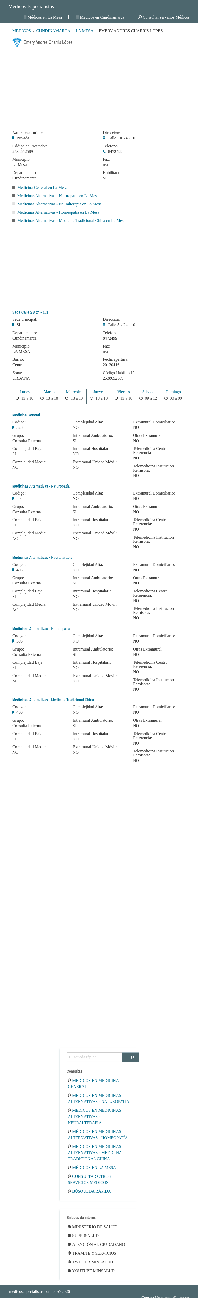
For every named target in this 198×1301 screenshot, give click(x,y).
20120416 (111, 365)
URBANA (21, 378)
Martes (49, 392)
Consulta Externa (26, 441)
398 (19, 641)
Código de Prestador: (29, 146)
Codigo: (19, 422)
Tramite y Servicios (92, 1253)
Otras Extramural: (148, 435)
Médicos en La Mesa (43, 17)
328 (19, 427)
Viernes (123, 392)
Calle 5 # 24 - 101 (122, 138)
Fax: (106, 159)
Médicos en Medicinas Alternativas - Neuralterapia (94, 1116)
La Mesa (84, 31)
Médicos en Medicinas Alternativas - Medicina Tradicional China (95, 1152)
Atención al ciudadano (96, 1244)
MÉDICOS (21, 31)
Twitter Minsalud (90, 1262)
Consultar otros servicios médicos (89, 1179)
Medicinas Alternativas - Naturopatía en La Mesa (57, 196)
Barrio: (18, 359)
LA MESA (21, 351)
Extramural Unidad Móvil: (95, 462)
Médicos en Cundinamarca (100, 17)
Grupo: (18, 435)
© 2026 (39, 1291)
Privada (22, 138)
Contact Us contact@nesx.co (165, 1298)
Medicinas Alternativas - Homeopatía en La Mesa (58, 212)
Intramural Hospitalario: (93, 449)
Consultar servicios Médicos (164, 17)
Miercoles (74, 392)
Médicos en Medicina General (93, 1083)
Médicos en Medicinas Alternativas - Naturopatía (98, 1098)
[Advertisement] (99, 87)
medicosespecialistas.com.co (32, 1291)
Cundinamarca (53, 31)
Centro (18, 365)
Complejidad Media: (29, 462)
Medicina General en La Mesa (42, 187)
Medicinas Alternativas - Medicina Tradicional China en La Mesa (71, 220)
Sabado (148, 392)
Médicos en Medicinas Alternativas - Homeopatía (98, 1134)
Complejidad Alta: (88, 422)
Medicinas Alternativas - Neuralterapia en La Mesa (59, 204)
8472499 (115, 151)
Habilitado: (112, 173)
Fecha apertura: (115, 359)
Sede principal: (24, 319)
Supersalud (83, 1235)
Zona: (17, 373)
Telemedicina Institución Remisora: (153, 468)
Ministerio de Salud (92, 1227)
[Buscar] (130, 1057)
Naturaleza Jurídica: (28, 133)
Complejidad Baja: (27, 449)
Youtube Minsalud (91, 1271)
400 (19, 712)
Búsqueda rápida (89, 1191)
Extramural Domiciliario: (154, 422)
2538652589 (22, 151)
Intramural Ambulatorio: (93, 435)
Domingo (173, 392)
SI (104, 178)
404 (19, 498)
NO (15, 467)
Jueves (98, 392)
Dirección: (111, 133)
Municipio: (21, 159)
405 (19, 570)
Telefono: (111, 146)
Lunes (25, 392)
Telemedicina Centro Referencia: (150, 451)
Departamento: (24, 173)
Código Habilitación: (120, 373)
